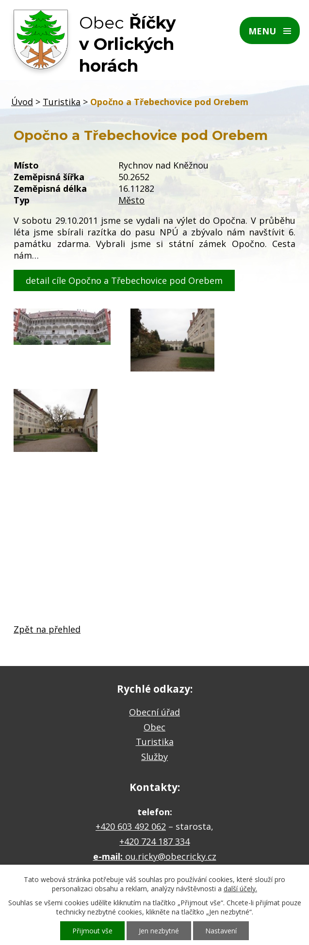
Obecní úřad (154, 712)
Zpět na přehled (47, 629)
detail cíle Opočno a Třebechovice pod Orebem (124, 280)
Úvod (22, 102)
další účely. (240, 888)
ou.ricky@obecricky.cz (170, 856)
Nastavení (221, 930)
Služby (154, 756)
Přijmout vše (92, 930)
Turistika (62, 102)
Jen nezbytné (159, 930)
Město (131, 200)
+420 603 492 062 (131, 826)
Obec (154, 727)
